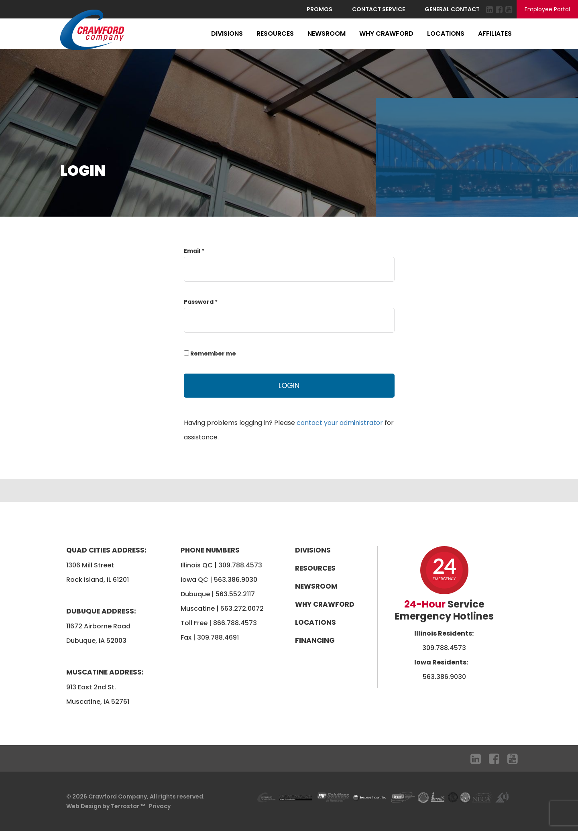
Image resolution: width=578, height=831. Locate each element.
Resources (275, 33)
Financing (315, 640)
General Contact (452, 9)
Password (201, 302)
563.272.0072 (242, 608)
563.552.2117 (235, 594)
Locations (445, 33)
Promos (319, 9)
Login (289, 385)
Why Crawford (386, 33)
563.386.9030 (235, 579)
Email (194, 251)
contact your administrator (340, 422)
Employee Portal (547, 9)
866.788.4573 (235, 623)
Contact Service (378, 9)
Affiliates (495, 33)
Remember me (210, 353)
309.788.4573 (240, 565)
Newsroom (326, 33)
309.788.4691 (218, 637)
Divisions (227, 33)
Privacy (160, 806)
